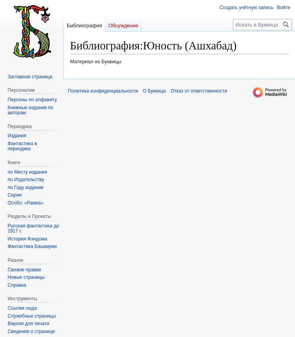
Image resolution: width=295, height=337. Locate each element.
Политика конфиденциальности (103, 91)
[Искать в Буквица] (262, 24)
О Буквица (154, 91)
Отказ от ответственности (198, 91)
